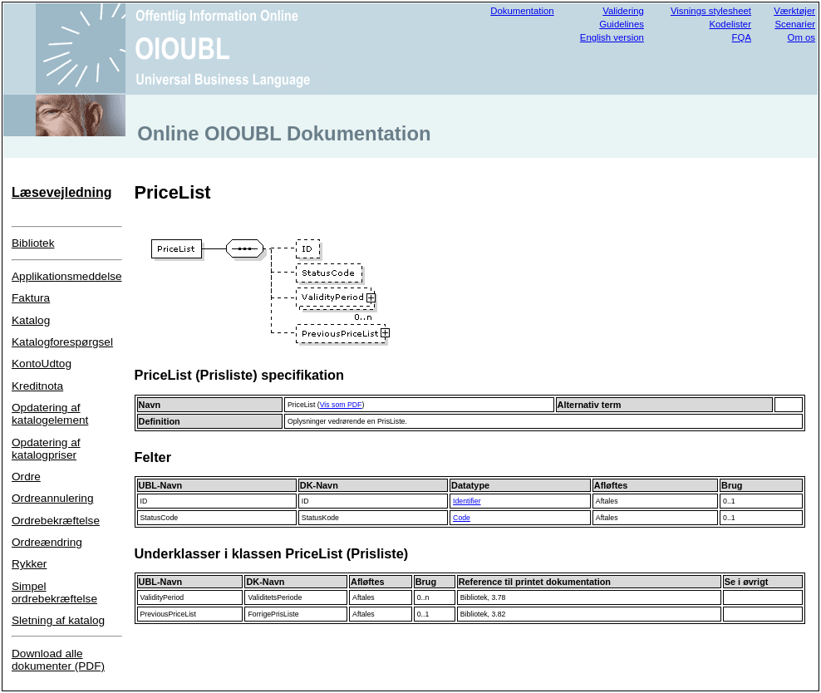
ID (144, 501)
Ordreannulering (52, 498)
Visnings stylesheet (711, 11)
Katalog (31, 320)
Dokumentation (521, 11)
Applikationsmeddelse (67, 276)
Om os (801, 37)
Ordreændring (47, 542)
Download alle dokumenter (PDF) (58, 659)
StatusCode (159, 518)
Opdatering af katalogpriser (46, 448)
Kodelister (730, 24)
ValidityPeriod (162, 597)
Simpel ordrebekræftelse (54, 592)
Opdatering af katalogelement (50, 413)
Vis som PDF (341, 405)
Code (461, 518)
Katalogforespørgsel (62, 342)
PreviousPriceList (168, 614)
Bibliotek (33, 243)
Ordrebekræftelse (56, 520)
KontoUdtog (41, 363)
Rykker (29, 564)
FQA (741, 37)
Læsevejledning (61, 192)
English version (612, 37)
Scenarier (794, 24)
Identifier (466, 501)
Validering (623, 11)
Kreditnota (37, 386)
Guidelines (621, 24)
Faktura (31, 298)
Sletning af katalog (58, 620)
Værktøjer (794, 11)
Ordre (26, 476)
